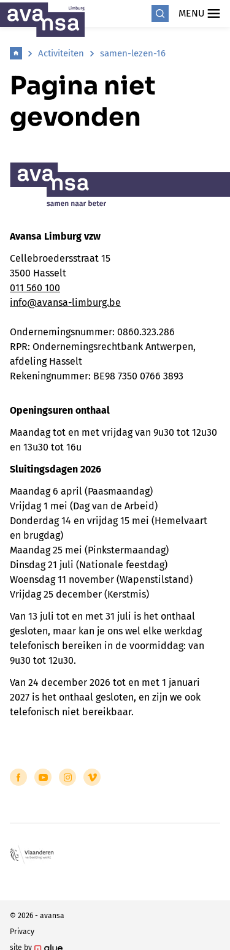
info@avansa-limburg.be (65, 302)
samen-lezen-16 (133, 53)
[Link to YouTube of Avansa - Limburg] (43, 777)
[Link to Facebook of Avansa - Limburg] (18, 777)
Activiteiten (61, 53)
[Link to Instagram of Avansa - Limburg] (67, 777)
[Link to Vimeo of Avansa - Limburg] (92, 777)
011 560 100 (35, 288)
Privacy (22, 931)
